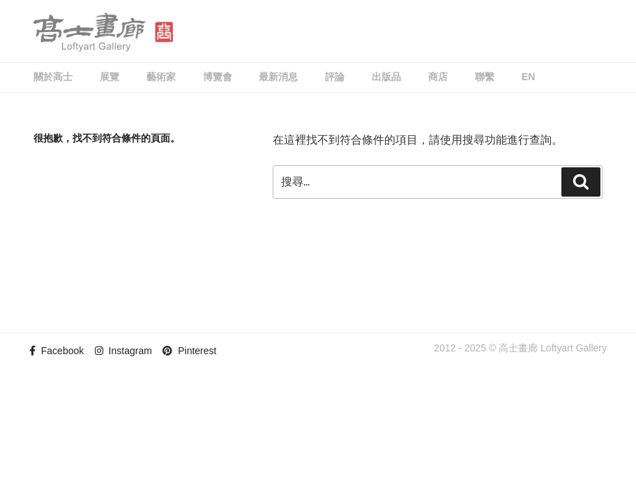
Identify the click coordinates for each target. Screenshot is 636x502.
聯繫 (484, 76)
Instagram (123, 350)
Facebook (56, 350)
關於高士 (53, 76)
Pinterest (189, 350)
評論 (334, 76)
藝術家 (161, 76)
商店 (438, 76)
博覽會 (217, 76)
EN (528, 76)
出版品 (386, 76)
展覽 (109, 76)
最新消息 (278, 76)
